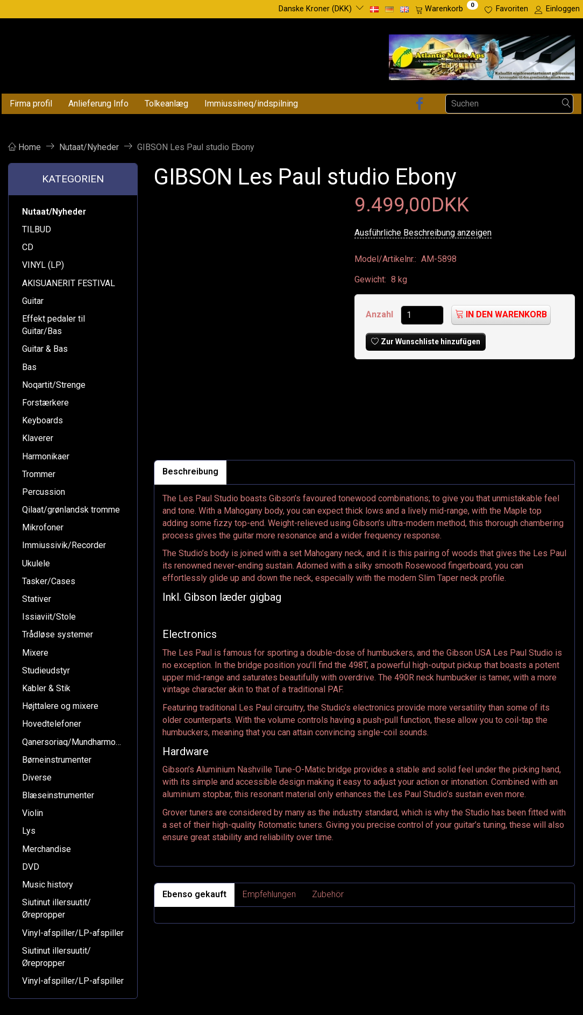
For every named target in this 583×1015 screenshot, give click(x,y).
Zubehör (328, 894)
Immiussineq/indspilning (251, 103)
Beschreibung (190, 471)
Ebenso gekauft (194, 894)
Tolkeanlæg (166, 103)
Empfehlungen (269, 894)
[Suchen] (566, 103)
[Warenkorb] (446, 9)
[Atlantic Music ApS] (482, 55)
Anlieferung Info (98, 103)
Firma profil (31, 103)
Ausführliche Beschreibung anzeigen (423, 233)
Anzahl (380, 314)
